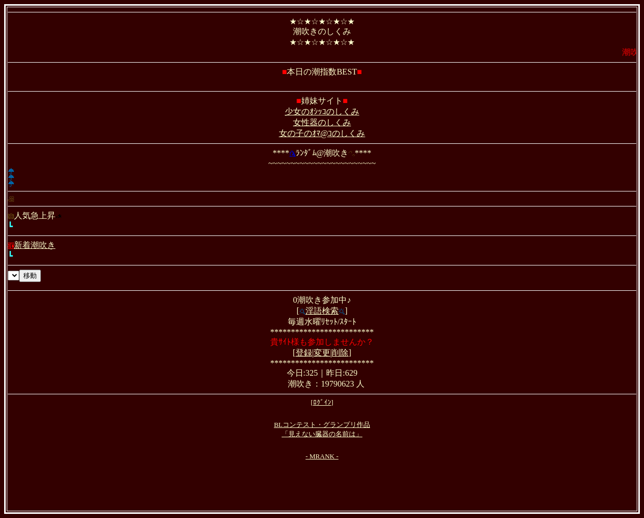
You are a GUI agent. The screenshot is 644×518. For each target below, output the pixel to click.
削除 (340, 352)
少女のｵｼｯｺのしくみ (322, 111)
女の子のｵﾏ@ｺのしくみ (322, 133)
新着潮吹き (31, 245)
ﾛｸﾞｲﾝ (322, 402)
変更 (322, 352)
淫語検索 (322, 310)
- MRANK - (322, 456)
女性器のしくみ (322, 122)
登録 (304, 352)
